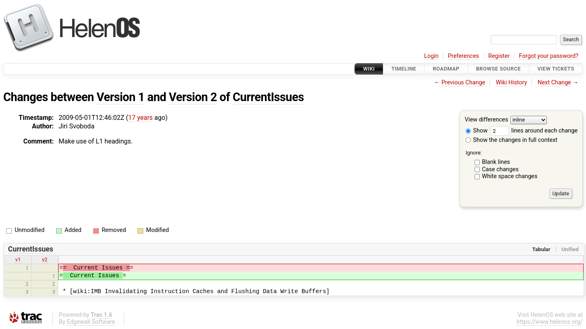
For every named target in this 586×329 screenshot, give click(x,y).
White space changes (510, 176)
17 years (140, 117)
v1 (18, 259)
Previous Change (463, 82)
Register (499, 56)
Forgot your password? (548, 56)
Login (431, 56)
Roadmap (446, 69)
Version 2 (193, 97)
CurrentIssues (268, 97)
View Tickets (556, 69)
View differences (486, 120)
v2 (45, 259)
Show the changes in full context (512, 140)
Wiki (369, 69)
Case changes (500, 169)
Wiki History (511, 82)
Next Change (554, 82)
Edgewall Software (91, 321)
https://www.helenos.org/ (549, 321)
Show (477, 130)
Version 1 (120, 97)
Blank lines (496, 162)
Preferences (463, 56)
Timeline (403, 69)
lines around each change (534, 130)
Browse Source (498, 69)
